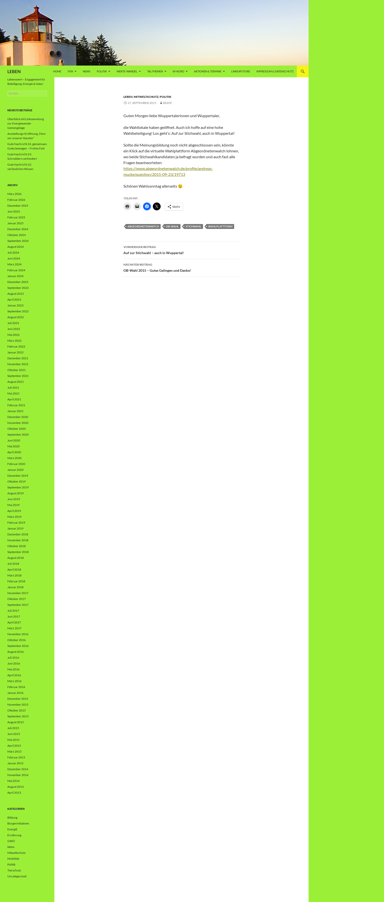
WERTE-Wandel (127, 71)
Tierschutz (14, 870)
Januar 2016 (15, 693)
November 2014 (17, 775)
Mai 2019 (13, 505)
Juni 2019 (13, 499)
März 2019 (14, 517)
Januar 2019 (15, 528)
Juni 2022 (13, 329)
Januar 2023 (15, 305)
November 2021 (17, 364)
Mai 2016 (13, 669)
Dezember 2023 (17, 282)
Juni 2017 (13, 616)
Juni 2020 (13, 440)
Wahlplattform (220, 226)
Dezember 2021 (17, 358)
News (86, 71)
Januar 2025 (15, 223)
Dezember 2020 (17, 417)
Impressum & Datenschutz (275, 71)
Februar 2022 (16, 346)
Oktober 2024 (16, 235)
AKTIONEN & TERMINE (207, 71)
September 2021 (18, 376)
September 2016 (18, 646)
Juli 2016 (13, 657)
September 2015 (18, 716)
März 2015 (14, 751)
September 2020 (18, 434)
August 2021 (15, 381)
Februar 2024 (16, 270)
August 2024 (15, 246)
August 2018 (15, 558)
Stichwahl (193, 226)
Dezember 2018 (17, 534)
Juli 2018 (13, 563)
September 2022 (18, 311)
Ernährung (14, 835)
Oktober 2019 (16, 481)
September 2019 (18, 487)
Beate (167, 103)
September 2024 (18, 241)
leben (127, 97)
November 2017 (17, 593)
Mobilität (13, 858)
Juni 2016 (13, 663)
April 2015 (14, 745)
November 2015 (17, 704)
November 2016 (17, 634)
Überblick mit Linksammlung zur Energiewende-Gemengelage (25, 123)
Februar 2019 (16, 522)
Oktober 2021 (16, 370)
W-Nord (178, 71)
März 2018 (14, 575)
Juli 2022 (13, 323)
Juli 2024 (13, 252)
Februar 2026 (16, 200)
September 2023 (18, 288)
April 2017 (14, 622)
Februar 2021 (16, 405)
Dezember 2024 (17, 229)
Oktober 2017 (16, 599)
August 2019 (15, 493)
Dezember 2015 (17, 698)
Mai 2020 (13, 446)
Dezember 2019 (17, 475)
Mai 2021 (13, 393)
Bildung (12, 817)
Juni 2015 (13, 734)
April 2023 (14, 299)
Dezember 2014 (17, 769)
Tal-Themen (155, 71)
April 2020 (14, 452)
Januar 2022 (15, 352)
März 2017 (14, 628)
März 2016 (14, 681)
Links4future (240, 71)
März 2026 (14, 194)
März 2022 (14, 340)
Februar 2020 (16, 464)
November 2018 (17, 540)
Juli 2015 (13, 728)
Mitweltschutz (146, 97)
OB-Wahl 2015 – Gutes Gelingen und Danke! (181, 267)
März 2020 (14, 458)
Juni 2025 (13, 211)
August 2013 (15, 787)
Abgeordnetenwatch (143, 226)
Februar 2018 (16, 581)
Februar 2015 (16, 757)
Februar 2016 (16, 687)
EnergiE (12, 829)
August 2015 (15, 722)
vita (70, 71)
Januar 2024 (15, 276)
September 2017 (18, 605)
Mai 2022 (13, 335)
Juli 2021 (13, 387)
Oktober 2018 (16, 546)
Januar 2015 (15, 763)
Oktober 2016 (16, 640)
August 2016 (15, 652)
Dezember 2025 (17, 205)
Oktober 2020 (16, 428)
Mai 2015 (13, 740)
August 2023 (15, 293)
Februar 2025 (16, 217)
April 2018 (14, 569)
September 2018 (18, 552)
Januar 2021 (15, 411)
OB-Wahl (172, 226)
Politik (102, 71)
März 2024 (14, 264)
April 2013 (14, 792)
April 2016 (14, 675)
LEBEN (14, 71)
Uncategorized (16, 876)
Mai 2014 (13, 781)
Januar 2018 (15, 587)
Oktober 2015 (16, 710)
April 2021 (14, 399)
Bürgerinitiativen (18, 823)
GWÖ (11, 841)
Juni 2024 (13, 258)
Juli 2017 (13, 610)
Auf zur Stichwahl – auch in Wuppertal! (181, 249)
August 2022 (15, 317)
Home (57, 71)
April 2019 (14, 511)
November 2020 (17, 423)
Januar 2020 (15, 470)
